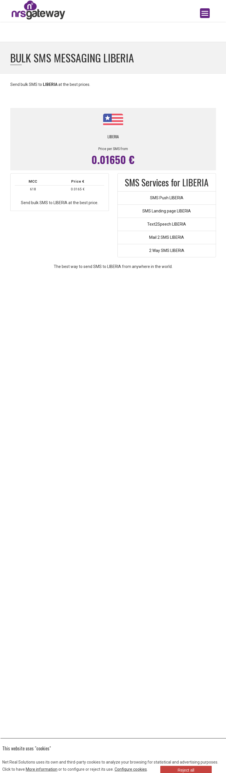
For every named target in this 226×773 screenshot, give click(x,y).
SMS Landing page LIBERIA (166, 211)
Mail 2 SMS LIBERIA (166, 237)
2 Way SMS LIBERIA (166, 250)
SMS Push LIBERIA (166, 198)
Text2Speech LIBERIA (166, 224)
